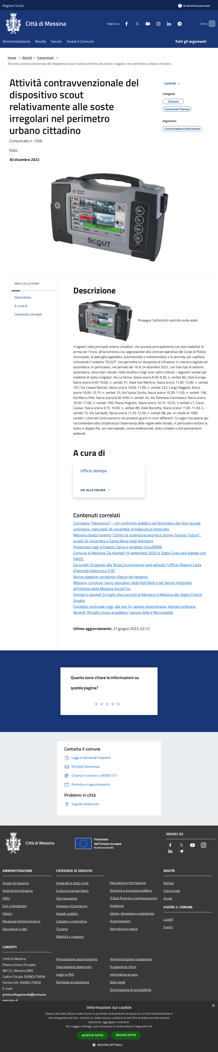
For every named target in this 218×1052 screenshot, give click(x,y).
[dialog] (109, 1026)
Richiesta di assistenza (72, 982)
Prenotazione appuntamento (77, 959)
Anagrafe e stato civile (72, 883)
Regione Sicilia (13, 5)
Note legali (117, 982)
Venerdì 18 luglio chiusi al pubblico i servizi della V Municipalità (123, 612)
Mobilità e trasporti (70, 936)
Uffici (6, 898)
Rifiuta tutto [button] (126, 1035)
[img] (47, 282)
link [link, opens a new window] (150, 1026)
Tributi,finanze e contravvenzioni (133, 898)
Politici (7, 913)
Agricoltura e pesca (124, 928)
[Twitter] (130, 23)
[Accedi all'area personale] (193, 6)
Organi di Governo (16, 883)
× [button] (213, 1005)
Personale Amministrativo (21, 921)
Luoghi (168, 919)
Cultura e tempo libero (72, 890)
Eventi (168, 927)
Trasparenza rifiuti (123, 966)
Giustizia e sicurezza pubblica (131, 890)
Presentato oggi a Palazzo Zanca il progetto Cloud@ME (117, 547)
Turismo (62, 928)
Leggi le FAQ (65, 974)
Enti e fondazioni (15, 905)
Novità (27, 57)
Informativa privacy (124, 974)
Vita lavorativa (66, 898)
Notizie (169, 883)
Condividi (173, 83)
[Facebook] (119, 23)
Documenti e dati (15, 928)
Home (12, 57)
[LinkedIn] (162, 23)
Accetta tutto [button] (92, 1035)
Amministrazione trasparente (131, 959)
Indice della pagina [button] (26, 283)
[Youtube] (140, 23)
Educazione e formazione (128, 882)
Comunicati (45, 57)
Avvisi (168, 898)
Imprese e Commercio (71, 905)
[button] (109, 1045)
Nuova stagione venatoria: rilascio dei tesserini (110, 577)
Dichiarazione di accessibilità (130, 989)
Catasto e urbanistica (71, 921)
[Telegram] (172, 23)
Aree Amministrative (18, 890)
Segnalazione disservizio (73, 966)
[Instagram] (151, 23)
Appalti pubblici (67, 913)
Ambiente (117, 905)
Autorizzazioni (120, 921)
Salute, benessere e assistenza (132, 913)
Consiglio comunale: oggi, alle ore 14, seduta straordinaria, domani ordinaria (134, 606)
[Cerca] (210, 23)
